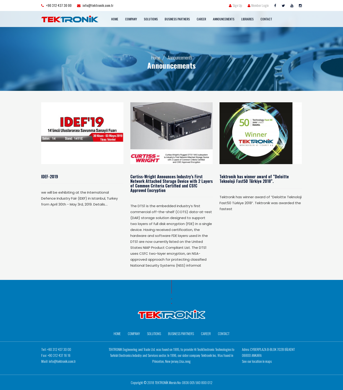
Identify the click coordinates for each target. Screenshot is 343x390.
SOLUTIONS (151, 18)
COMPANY (131, 18)
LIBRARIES (247, 18)
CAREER (201, 18)
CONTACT (266, 18)
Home (155, 57)
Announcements (180, 57)
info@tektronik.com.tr (62, 361)
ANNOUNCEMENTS (223, 18)
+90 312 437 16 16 (59, 355)
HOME (114, 18)
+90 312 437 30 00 (59, 349)
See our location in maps (257, 361)
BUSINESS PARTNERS (177, 18)
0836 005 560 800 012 (197, 382)
